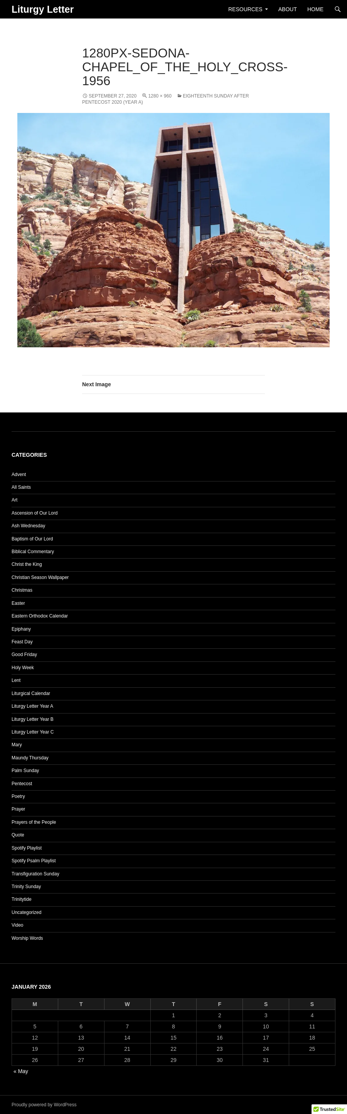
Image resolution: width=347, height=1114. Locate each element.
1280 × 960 (159, 96)
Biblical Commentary (33, 551)
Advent (19, 474)
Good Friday (24, 654)
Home (315, 9)
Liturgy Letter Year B (33, 719)
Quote (18, 835)
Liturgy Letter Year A (32, 706)
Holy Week (23, 667)
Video (17, 925)
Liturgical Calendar (31, 693)
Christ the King (27, 564)
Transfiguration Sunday (35, 874)
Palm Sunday (25, 770)
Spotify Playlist (27, 848)
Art (14, 500)
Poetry (18, 796)
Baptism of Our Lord (32, 539)
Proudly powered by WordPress (44, 1104)
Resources (245, 9)
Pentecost (22, 783)
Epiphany (21, 629)
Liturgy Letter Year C (33, 732)
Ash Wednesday (28, 525)
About (287, 9)
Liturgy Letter (43, 9)
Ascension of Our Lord (34, 513)
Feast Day (22, 642)
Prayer (18, 809)
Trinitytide (22, 899)
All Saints (21, 487)
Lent (16, 680)
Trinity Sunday (26, 886)
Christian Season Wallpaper (40, 577)
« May (20, 1071)
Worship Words (27, 938)
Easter (18, 603)
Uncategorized (26, 912)
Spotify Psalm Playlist (34, 860)
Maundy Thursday (30, 758)
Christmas (22, 590)
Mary (17, 744)
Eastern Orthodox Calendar (40, 616)
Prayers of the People (34, 822)
